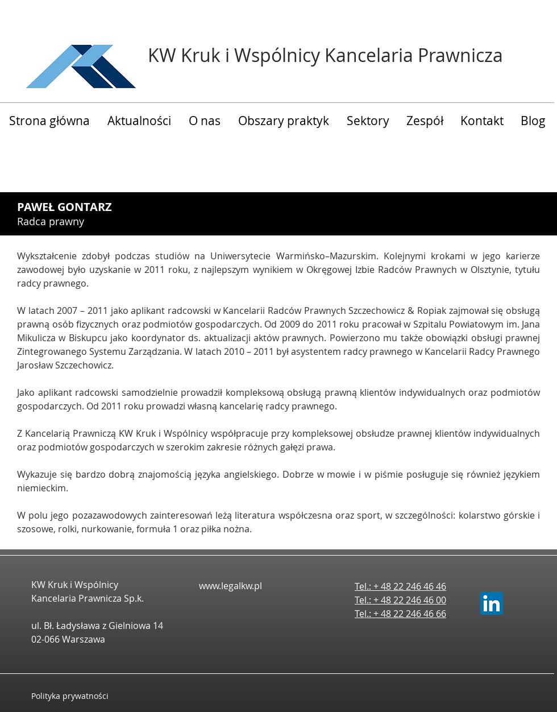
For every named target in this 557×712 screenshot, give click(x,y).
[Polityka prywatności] (81, 696)
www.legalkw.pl (230, 585)
